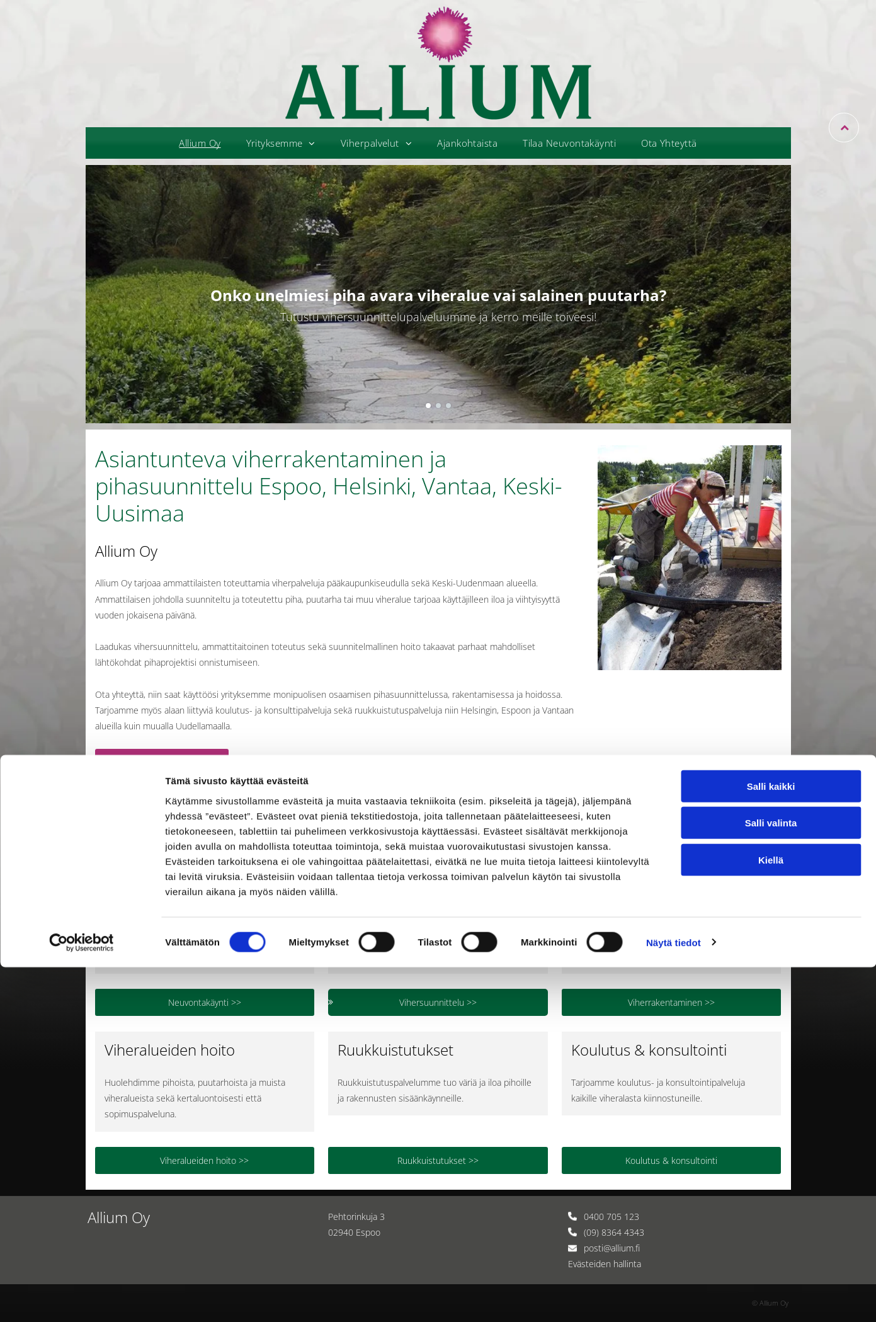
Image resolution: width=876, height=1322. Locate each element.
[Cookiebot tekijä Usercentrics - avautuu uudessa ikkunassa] (81, 1297)
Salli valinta (771, 1178)
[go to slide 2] (438, 405)
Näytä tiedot (673, 1297)
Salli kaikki (771, 1141)
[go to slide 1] (428, 405)
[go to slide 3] (448, 405)
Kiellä (770, 1214)
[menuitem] (199, 143)
